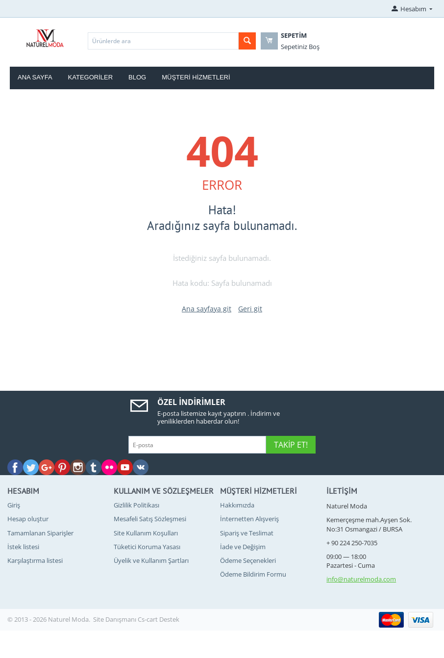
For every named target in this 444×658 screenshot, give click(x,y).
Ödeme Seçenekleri (248, 560)
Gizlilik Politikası (136, 505)
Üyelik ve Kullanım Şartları (151, 560)
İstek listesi (23, 546)
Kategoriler (90, 77)
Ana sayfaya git (206, 308)
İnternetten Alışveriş (249, 518)
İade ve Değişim (243, 546)
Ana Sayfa (35, 77)
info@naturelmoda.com (361, 579)
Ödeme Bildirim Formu (253, 574)
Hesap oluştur (28, 518)
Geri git (250, 308)
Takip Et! (291, 444)
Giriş (13, 505)
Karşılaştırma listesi (35, 560)
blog (137, 77)
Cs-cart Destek (158, 619)
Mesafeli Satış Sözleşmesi (150, 518)
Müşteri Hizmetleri (196, 77)
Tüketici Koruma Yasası (147, 546)
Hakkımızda (237, 505)
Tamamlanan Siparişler (40, 533)
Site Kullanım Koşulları (146, 533)
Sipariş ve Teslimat (246, 533)
